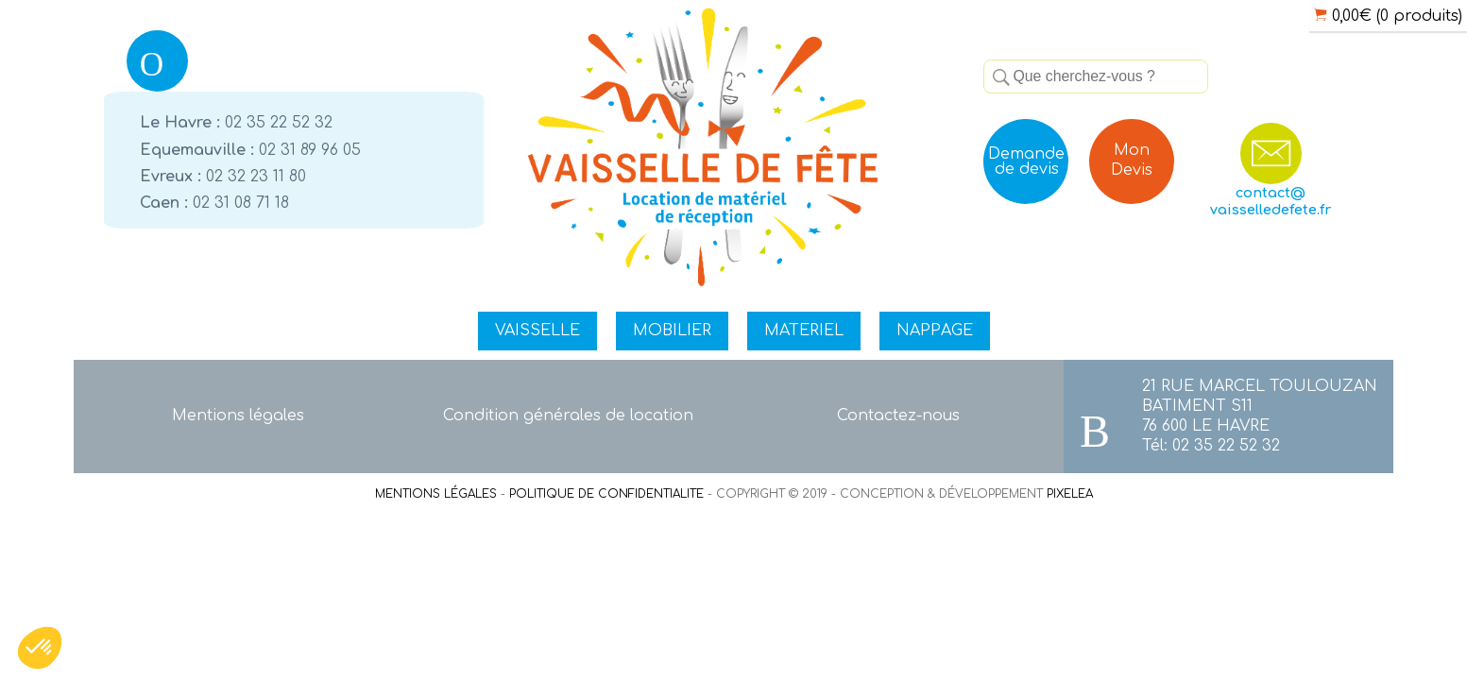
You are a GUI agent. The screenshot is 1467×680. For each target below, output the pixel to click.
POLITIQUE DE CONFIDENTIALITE (606, 494)
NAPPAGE (934, 330)
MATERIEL (804, 330)
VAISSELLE (537, 330)
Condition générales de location (568, 415)
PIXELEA (1070, 494)
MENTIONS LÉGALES (436, 494)
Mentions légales (238, 415)
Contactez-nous (898, 415)
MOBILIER (672, 330)
